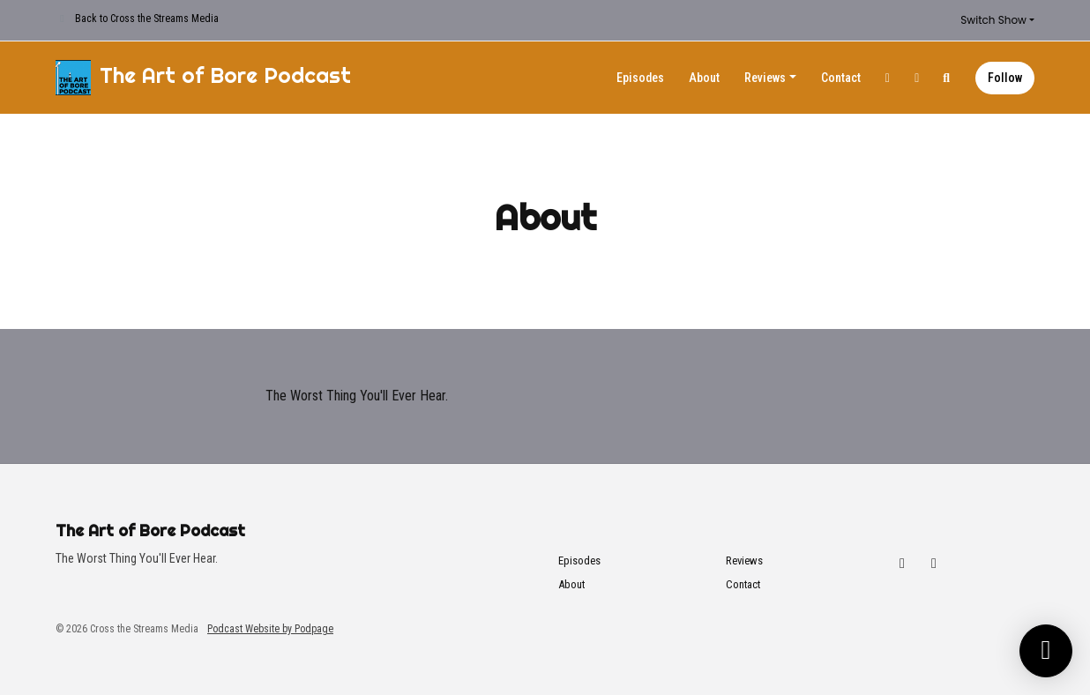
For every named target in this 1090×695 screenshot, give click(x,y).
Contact (841, 78)
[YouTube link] (917, 78)
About (704, 78)
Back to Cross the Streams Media (147, 18)
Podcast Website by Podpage (270, 629)
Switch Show (993, 19)
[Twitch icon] (902, 564)
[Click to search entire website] (947, 78)
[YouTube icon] (934, 564)
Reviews (765, 78)
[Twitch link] (888, 78)
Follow (1005, 78)
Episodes (640, 78)
